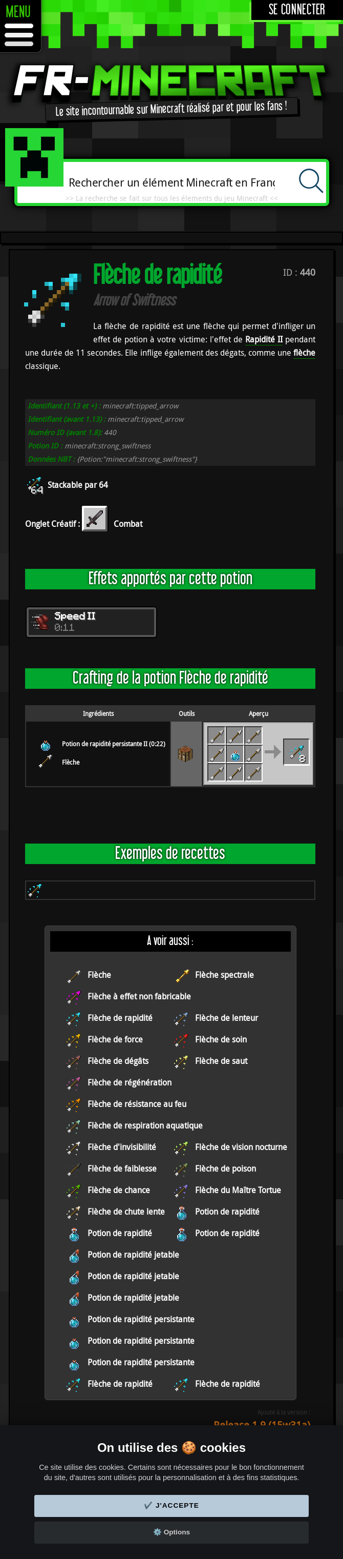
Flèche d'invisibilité (122, 1147)
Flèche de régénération (130, 1082)
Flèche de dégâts (118, 1060)
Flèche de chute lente (126, 1211)
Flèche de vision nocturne (241, 1147)
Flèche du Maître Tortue (238, 1190)
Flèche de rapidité (120, 1017)
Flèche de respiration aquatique (145, 1125)
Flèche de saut (221, 1060)
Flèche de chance (119, 1190)
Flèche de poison (225, 1168)
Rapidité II (264, 339)
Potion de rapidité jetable (133, 1254)
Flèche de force (115, 1039)
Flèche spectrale (224, 974)
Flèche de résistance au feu (137, 1104)
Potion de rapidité (227, 1211)
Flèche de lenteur (226, 1017)
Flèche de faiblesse (122, 1168)
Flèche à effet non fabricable (139, 996)
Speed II (75, 617)
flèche (304, 352)
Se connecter (297, 10)
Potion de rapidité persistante (141, 1319)
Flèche (70, 762)
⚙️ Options (171, 1532)
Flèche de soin (221, 1039)
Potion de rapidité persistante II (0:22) (113, 744)
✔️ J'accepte (171, 1505)
